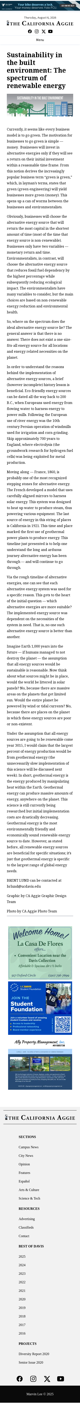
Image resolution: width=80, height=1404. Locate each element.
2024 (22, 1265)
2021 (22, 1290)
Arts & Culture (29, 1190)
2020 (22, 1299)
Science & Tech (29, 1198)
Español (24, 1181)
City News (26, 1155)
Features (24, 1173)
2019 (22, 1308)
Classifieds (26, 1227)
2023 (22, 1273)
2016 (22, 1333)
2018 (22, 1316)
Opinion (24, 1164)
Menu (40, 40)
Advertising (27, 1219)
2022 (22, 1282)
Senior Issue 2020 (31, 1362)
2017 (22, 1325)
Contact (24, 1236)
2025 (22, 1256)
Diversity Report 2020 (34, 1354)
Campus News (29, 1147)
